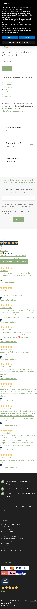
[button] (34, 3)
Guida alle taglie (8, 531)
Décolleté (8, 85)
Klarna (5, 548)
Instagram (10, 506)
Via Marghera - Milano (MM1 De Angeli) (18, 483)
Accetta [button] (27, 37)
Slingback (8, 82)
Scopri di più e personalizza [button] (18, 42)
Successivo (21, 262)
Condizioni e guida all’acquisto (12, 524)
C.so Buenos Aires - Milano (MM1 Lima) (20, 489)
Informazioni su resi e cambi (12, 534)
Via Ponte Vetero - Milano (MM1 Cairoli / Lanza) (20, 495)
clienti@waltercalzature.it (12, 111)
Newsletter (5, 510)
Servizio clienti (8, 529)
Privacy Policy (8, 541)
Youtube (23, 506)
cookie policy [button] (5, 17)
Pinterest (17, 506)
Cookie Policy (7, 543)
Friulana (7, 92)
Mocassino (8, 87)
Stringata (7, 94)
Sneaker (7, 97)
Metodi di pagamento (10, 546)
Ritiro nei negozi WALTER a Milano (14, 538)
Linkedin (30, 506)
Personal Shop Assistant (10, 526)
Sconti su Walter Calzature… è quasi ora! (15, 550)
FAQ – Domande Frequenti (11, 536)
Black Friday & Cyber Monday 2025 (14, 553)
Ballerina (7, 89)
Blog (6, 47)
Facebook (3, 506)
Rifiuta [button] (10, 37)
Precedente (7, 262)
